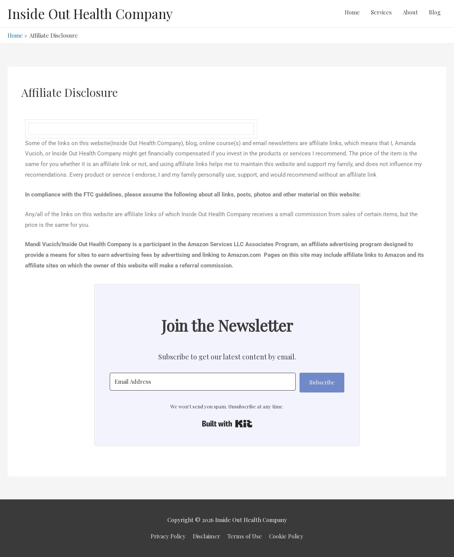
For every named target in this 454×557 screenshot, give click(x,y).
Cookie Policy (286, 536)
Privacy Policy (168, 536)
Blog (435, 13)
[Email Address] (203, 382)
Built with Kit (227, 423)
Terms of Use (244, 536)
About (410, 13)
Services (380, 13)
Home (350, 13)
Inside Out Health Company (90, 13)
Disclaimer (206, 536)
